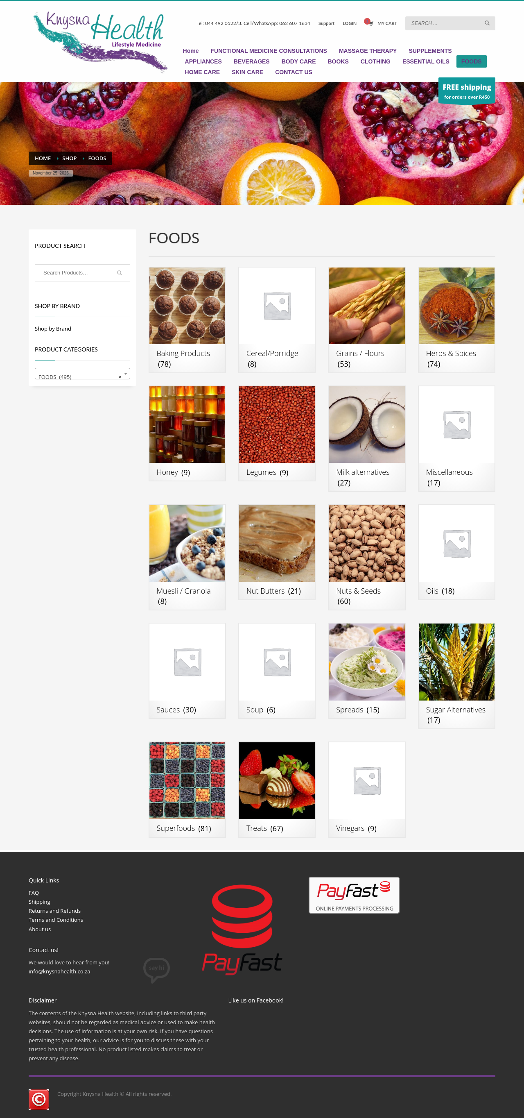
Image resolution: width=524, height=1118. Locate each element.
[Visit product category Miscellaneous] (456, 439)
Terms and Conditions (56, 919)
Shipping (39, 901)
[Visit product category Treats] (277, 790)
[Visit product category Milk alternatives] (366, 439)
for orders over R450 (466, 92)
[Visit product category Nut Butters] (277, 552)
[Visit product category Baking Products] (187, 320)
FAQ (34, 892)
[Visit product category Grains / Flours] (366, 320)
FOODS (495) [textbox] (80, 377)
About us (40, 929)
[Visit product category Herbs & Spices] (456, 320)
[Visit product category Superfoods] (187, 790)
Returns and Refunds (55, 910)
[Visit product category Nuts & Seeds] (366, 557)
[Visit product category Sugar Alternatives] (456, 676)
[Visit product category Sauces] (187, 671)
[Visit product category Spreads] (366, 671)
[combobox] (82, 373)
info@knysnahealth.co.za (59, 971)
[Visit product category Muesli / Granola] (187, 557)
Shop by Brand (53, 328)
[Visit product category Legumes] (277, 434)
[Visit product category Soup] (277, 671)
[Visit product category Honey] (187, 434)
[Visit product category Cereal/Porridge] (277, 320)
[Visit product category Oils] (456, 552)
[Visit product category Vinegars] (366, 790)
